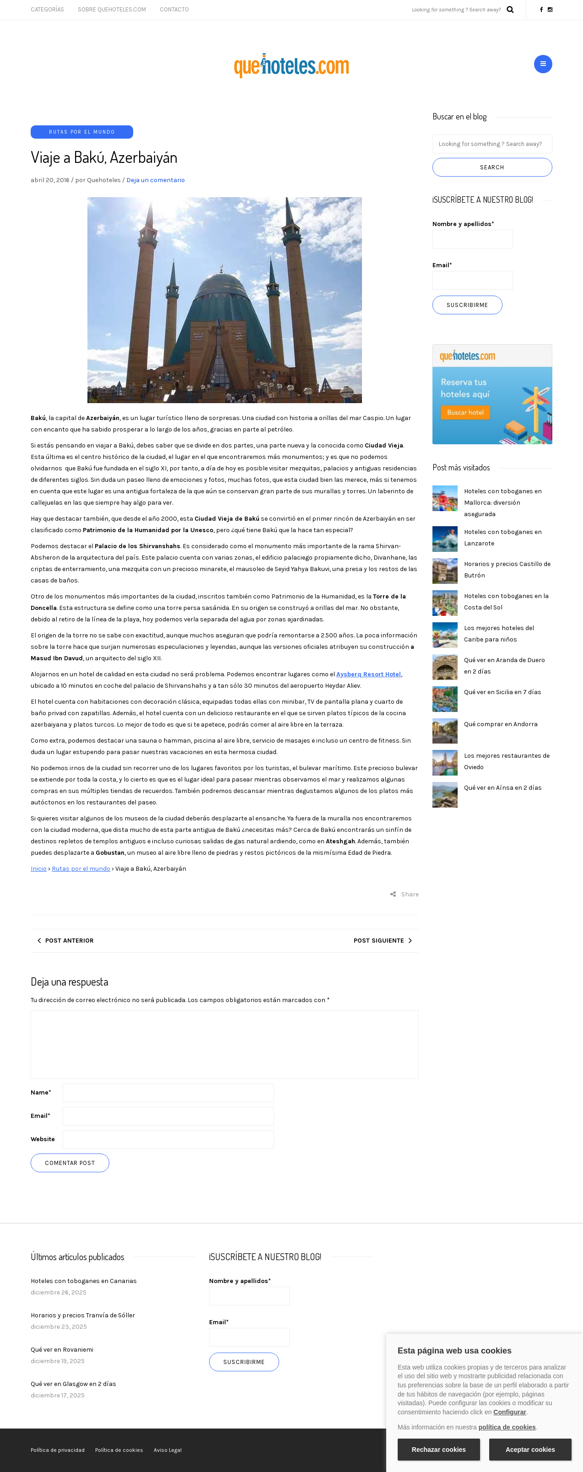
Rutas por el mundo (82, 132)
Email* (472, 275)
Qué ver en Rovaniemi (62, 1349)
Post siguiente (379, 940)
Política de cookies (119, 1450)
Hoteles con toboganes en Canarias (84, 1281)
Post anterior (69, 940)
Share (404, 894)
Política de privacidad (58, 1450)
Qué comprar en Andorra (501, 724)
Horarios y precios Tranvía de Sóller (83, 1315)
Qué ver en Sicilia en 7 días (502, 692)
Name (41, 1092)
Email (40, 1116)
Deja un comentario (155, 180)
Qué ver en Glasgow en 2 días (73, 1384)
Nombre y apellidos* (472, 234)
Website (43, 1139)
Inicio (39, 869)
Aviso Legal (168, 1450)
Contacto (174, 9)
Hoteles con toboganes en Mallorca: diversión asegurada (503, 502)
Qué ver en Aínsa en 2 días (503, 788)
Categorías (47, 9)
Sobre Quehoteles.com (112, 9)
